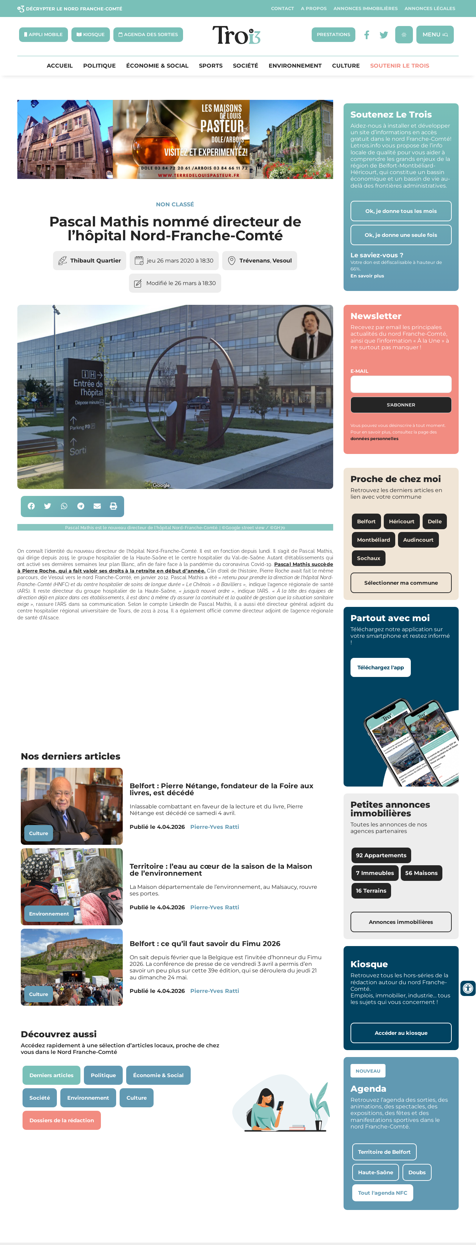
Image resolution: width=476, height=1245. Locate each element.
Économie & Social (157, 66)
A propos (314, 8)
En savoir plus (367, 275)
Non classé (175, 204)
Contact (282, 8)
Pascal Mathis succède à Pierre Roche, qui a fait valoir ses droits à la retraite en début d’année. (175, 567)
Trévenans (255, 260)
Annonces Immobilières (366, 8)
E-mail (359, 371)
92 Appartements (381, 855)
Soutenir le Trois (399, 66)
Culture (346, 66)
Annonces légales (430, 8)
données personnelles (374, 438)
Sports (211, 66)
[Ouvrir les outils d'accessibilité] (468, 988)
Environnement (295, 66)
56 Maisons (421, 873)
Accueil (60, 66)
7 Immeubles (375, 873)
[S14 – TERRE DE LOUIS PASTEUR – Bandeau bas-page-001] (175, 177)
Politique (99, 66)
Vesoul (282, 260)
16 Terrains (371, 891)
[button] (31, 506)
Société (245, 66)
